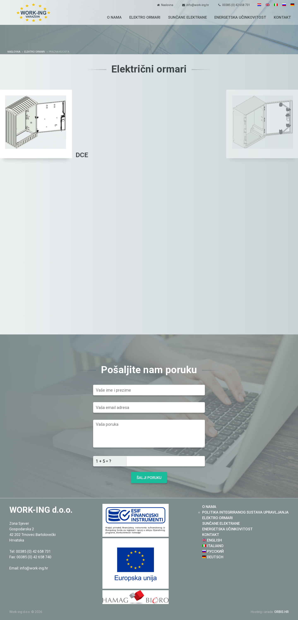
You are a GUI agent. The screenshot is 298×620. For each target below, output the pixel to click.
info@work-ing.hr (197, 5)
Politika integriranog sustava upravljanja (245, 512)
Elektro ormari (144, 17)
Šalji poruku (149, 477)
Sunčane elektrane (187, 17)
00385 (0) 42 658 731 (236, 5)
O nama (114, 17)
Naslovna (167, 5)
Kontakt (282, 17)
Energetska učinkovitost (240, 17)
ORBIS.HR (281, 612)
